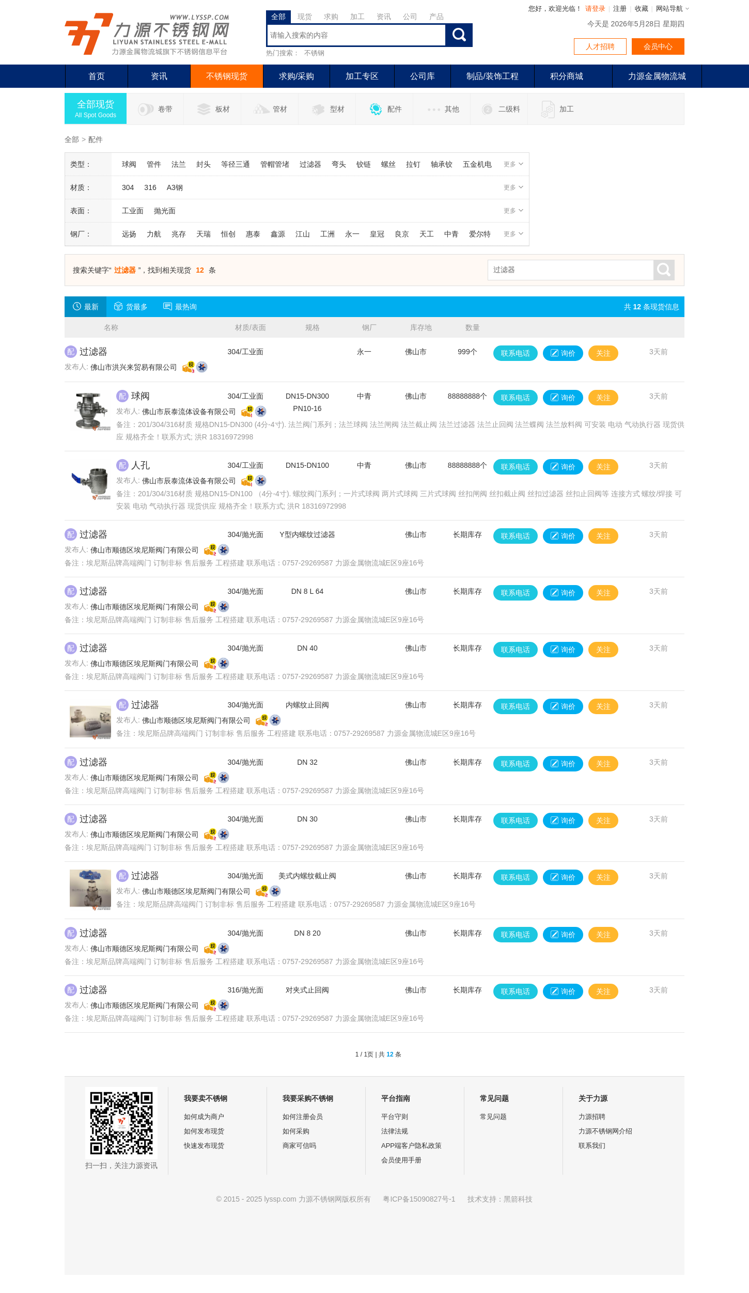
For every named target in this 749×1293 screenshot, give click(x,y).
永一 (352, 234)
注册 (620, 8)
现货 (305, 16)
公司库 (422, 76)
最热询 (180, 306)
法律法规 (394, 1131)
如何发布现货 (204, 1131)
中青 (451, 234)
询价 (563, 353)
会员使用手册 (401, 1160)
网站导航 (669, 8)
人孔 (140, 465)
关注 (603, 353)
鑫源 (278, 234)
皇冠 (377, 234)
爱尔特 (480, 234)
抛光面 (165, 211)
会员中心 (658, 46)
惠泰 (253, 234)
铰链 (363, 164)
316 (150, 187)
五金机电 (477, 164)
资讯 (384, 16)
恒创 (228, 234)
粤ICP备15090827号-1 (419, 1199)
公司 (410, 16)
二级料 (499, 109)
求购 (331, 16)
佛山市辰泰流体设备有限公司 (189, 411)
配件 (384, 109)
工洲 (327, 234)
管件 (154, 164)
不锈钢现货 (226, 76)
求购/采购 (296, 76)
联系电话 (515, 353)
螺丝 (388, 164)
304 (128, 187)
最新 (85, 306)
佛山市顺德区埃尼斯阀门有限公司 (144, 550)
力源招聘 (592, 1117)
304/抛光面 (245, 534)
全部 (278, 16)
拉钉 (413, 164)
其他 (442, 109)
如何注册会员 (303, 1117)
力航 (154, 234)
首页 (96, 76)
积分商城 (566, 76)
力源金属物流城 (657, 76)
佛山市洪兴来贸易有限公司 (133, 367)
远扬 (129, 234)
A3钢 (175, 187)
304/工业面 (245, 352)
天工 (426, 234)
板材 (212, 109)
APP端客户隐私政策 (411, 1145)
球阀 (129, 164)
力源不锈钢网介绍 (605, 1131)
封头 (203, 164)
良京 (402, 234)
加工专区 (362, 76)
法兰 (178, 164)
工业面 (133, 211)
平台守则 (394, 1117)
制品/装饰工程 (492, 76)
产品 (436, 16)
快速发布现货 (204, 1145)
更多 (514, 164)
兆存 (178, 234)
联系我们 (592, 1145)
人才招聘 (600, 46)
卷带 (155, 109)
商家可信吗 (299, 1145)
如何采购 (296, 1131)
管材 (270, 109)
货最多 (131, 306)
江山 (302, 234)
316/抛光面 (245, 990)
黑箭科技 (518, 1199)
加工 (357, 16)
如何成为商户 (204, 1117)
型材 (327, 109)
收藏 (641, 8)
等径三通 (235, 164)
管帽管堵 (274, 164)
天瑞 (203, 234)
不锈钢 (314, 53)
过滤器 (310, 164)
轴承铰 (441, 164)
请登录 (595, 8)
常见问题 (493, 1117)
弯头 (339, 164)
